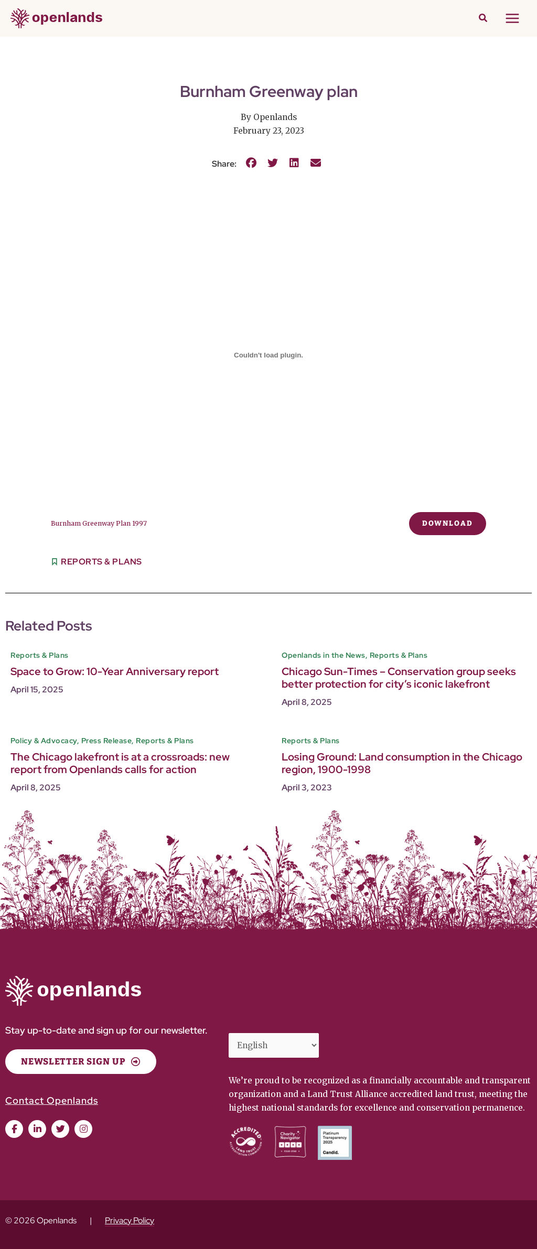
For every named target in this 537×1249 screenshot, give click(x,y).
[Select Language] (274, 1045)
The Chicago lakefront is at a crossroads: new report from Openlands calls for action (120, 763)
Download (447, 523)
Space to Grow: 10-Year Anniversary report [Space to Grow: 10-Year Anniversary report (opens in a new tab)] (114, 671)
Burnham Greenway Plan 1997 (99, 523)
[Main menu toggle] (513, 18)
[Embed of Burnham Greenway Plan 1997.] (268, 355)
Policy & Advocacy (43, 740)
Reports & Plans (101, 561)
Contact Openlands (51, 1100)
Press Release (106, 740)
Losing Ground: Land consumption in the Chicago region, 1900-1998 (402, 763)
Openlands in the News (324, 655)
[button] (483, 19)
